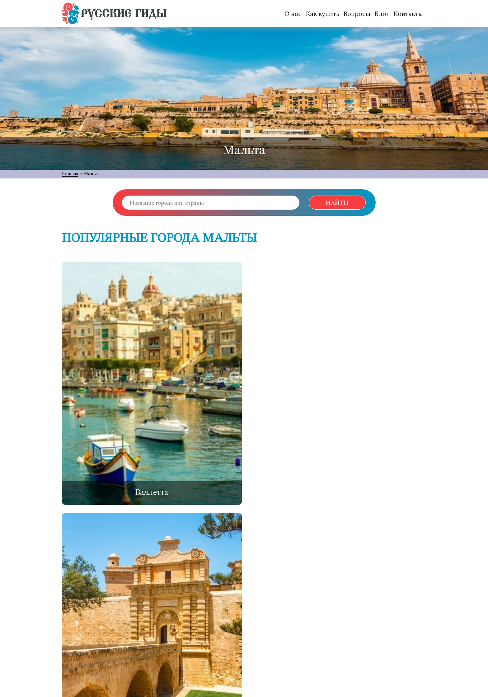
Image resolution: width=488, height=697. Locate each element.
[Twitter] (342, 593)
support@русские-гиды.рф (100, 667)
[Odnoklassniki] (361, 593)
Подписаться (212, 641)
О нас (293, 13)
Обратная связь (121, 615)
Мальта (95, 173)
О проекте (78, 615)
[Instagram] (401, 593)
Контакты (408, 13)
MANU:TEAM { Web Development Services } (139, 680)
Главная (71, 173)
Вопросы (357, 13)
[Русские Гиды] (114, 13)
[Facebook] (322, 593)
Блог (382, 13)
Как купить (322, 13)
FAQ (157, 615)
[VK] (381, 593)
